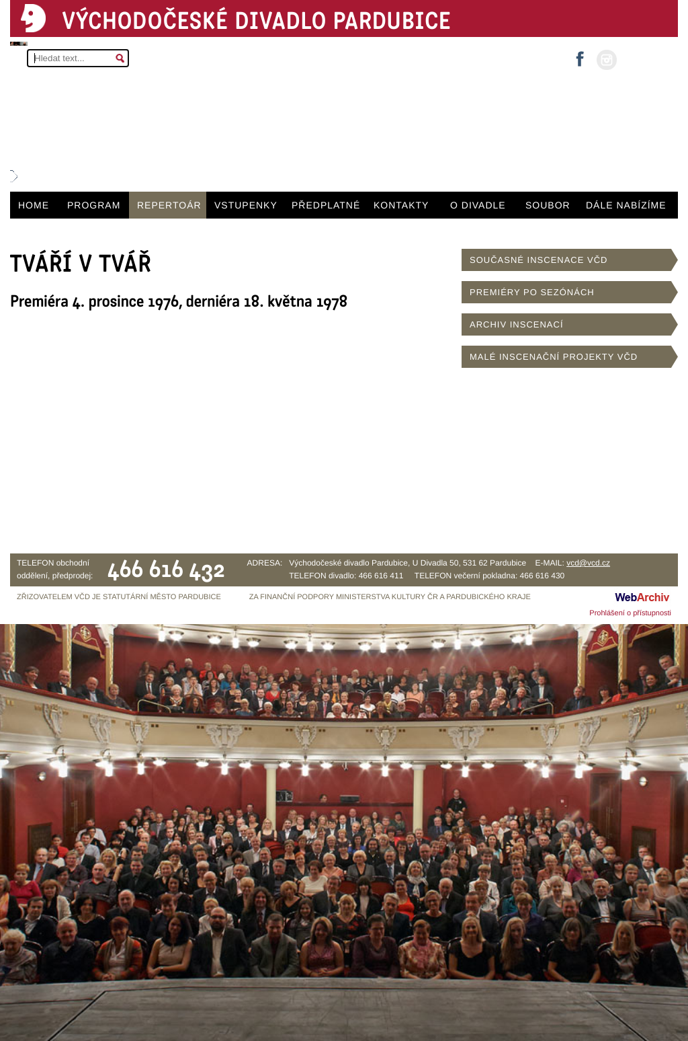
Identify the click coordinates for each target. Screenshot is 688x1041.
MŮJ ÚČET (646, 59)
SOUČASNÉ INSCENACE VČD (538, 260)
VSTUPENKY (245, 205)
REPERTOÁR (169, 205)
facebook (580, 55)
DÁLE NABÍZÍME (626, 205)
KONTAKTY (401, 205)
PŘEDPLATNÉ (326, 205)
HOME (33, 205)
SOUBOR (547, 205)
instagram (607, 60)
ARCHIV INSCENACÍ (517, 324)
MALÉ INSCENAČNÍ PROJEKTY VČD (554, 357)
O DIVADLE (478, 205)
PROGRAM (93, 205)
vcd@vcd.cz (588, 563)
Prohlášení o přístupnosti (630, 613)
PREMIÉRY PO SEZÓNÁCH (532, 292)
